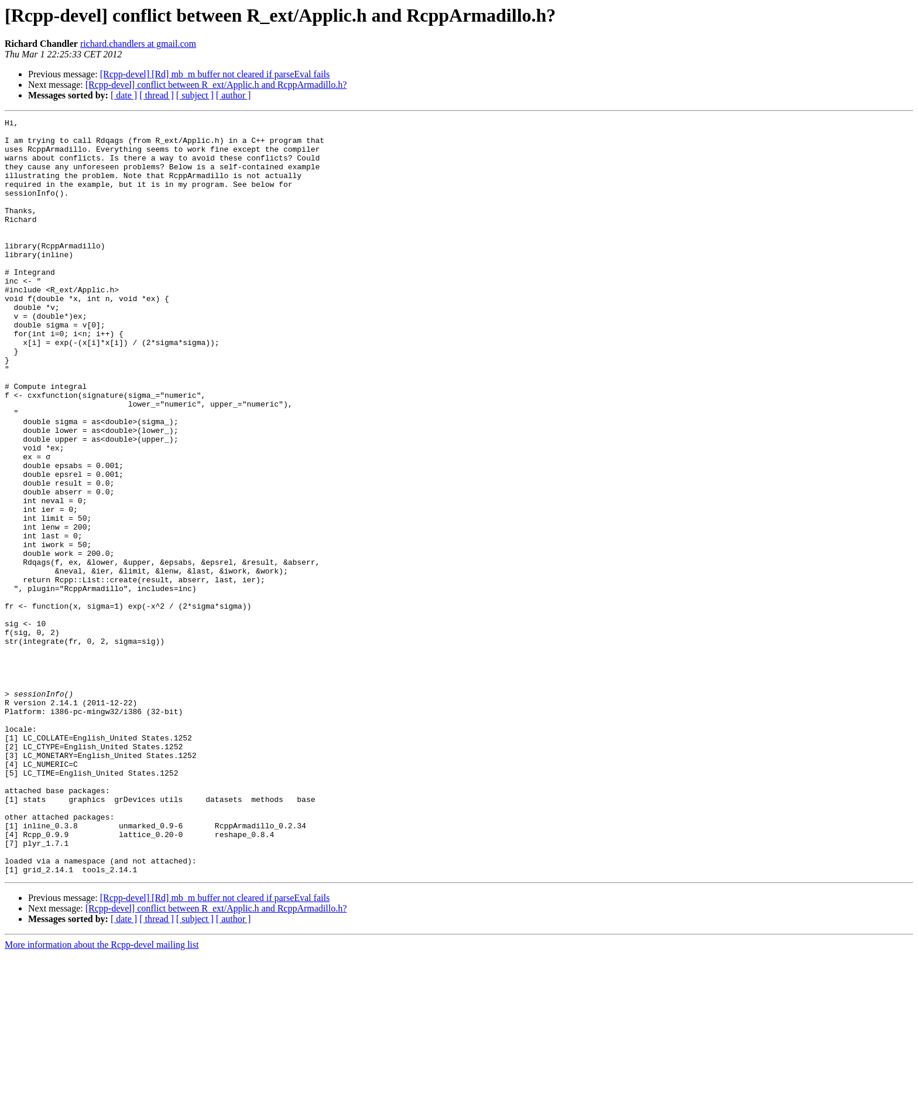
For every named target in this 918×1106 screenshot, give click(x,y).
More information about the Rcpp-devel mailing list (101, 1096)
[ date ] (124, 95)
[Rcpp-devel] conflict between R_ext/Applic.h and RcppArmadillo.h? (216, 85)
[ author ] (233, 95)
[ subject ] (195, 95)
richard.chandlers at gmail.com (138, 44)
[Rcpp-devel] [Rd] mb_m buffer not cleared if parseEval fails (215, 74)
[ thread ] (156, 95)
